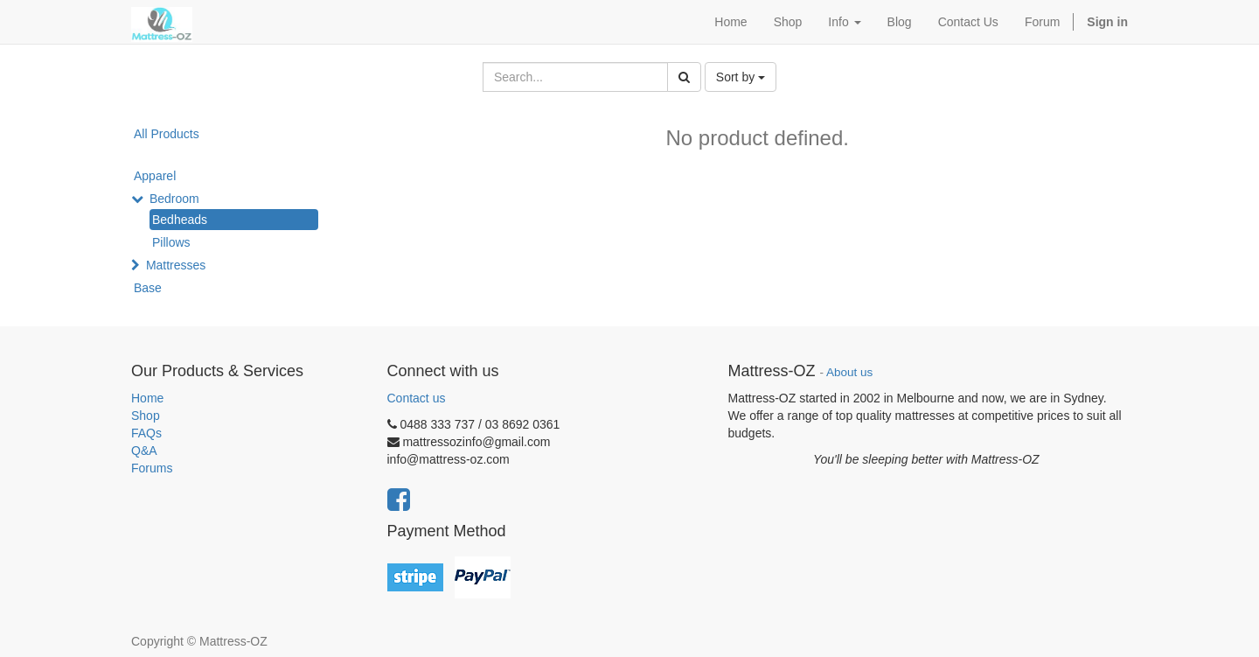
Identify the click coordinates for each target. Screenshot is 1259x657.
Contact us (416, 398)
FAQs (146, 433)
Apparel (155, 176)
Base (148, 288)
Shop (145, 416)
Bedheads (179, 220)
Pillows (171, 242)
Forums (151, 468)
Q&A (144, 451)
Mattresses (175, 265)
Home (147, 398)
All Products (166, 134)
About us (849, 372)
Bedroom (174, 199)
